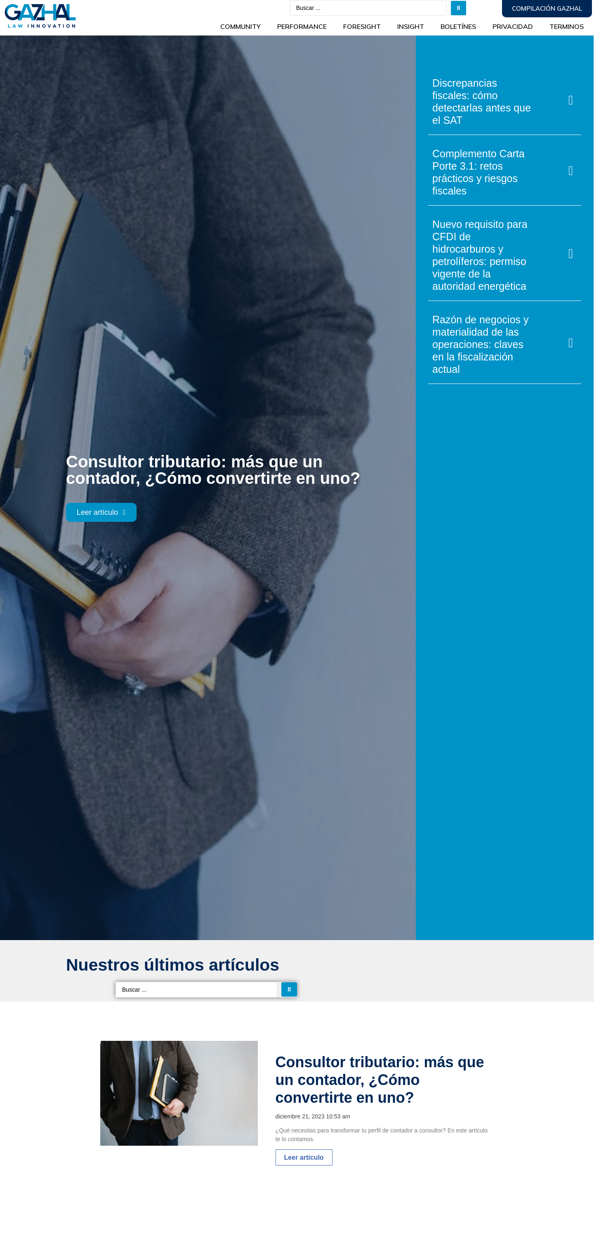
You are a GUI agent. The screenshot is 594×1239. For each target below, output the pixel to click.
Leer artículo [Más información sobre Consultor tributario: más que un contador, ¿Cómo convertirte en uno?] (304, 1157)
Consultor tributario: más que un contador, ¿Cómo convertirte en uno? (380, 1080)
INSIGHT (410, 26)
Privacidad (513, 26)
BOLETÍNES (458, 26)
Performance (302, 26)
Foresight (362, 26)
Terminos (566, 26)
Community (240, 26)
